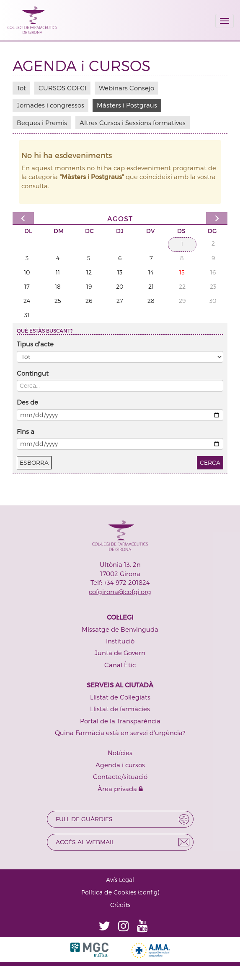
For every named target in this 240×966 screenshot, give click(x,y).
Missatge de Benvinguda (120, 629)
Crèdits (120, 904)
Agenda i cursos (120, 765)
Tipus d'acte (35, 344)
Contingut (33, 373)
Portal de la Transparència (120, 721)
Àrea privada (120, 788)
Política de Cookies (108, 892)
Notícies (120, 752)
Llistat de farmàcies (120, 708)
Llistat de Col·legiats (120, 697)
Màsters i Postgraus (127, 105)
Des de (27, 402)
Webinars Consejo (126, 88)
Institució (120, 641)
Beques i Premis (42, 122)
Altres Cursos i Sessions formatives (133, 122)
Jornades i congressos (50, 105)
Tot (21, 88)
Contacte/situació (120, 776)
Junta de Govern (120, 652)
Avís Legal (120, 879)
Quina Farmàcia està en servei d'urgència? (120, 732)
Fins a (25, 431)
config (148, 892)
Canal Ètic (120, 665)
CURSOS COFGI (62, 88)
